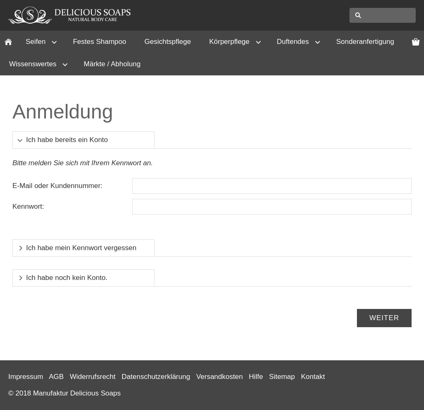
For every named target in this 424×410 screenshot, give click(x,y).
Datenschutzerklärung (156, 377)
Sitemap (282, 377)
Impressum (25, 377)
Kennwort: (28, 206)
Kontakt (313, 377)
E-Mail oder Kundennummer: (57, 186)
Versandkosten (219, 377)
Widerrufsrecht (93, 377)
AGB (56, 377)
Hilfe (256, 377)
